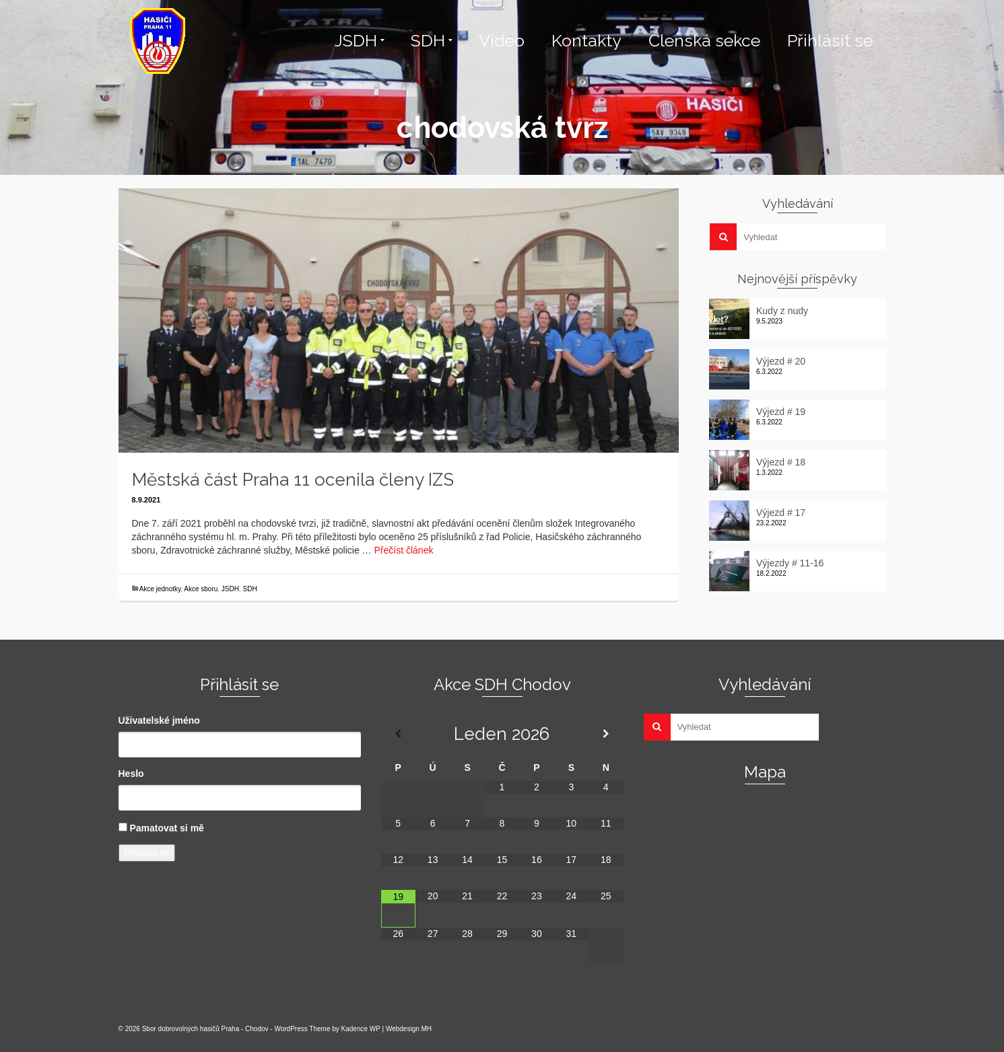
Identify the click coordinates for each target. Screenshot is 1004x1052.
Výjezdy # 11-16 (790, 563)
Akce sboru (200, 589)
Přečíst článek (404, 550)
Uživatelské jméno (159, 720)
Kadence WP (360, 1028)
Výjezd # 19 (780, 411)
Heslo (131, 773)
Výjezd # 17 (780, 512)
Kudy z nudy (782, 310)
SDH (250, 589)
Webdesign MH (409, 1028)
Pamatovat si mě (166, 828)
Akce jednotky (160, 589)
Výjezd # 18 (780, 462)
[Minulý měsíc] (398, 734)
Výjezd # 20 (780, 361)
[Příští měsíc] (606, 734)
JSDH (230, 589)
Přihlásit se (147, 853)
